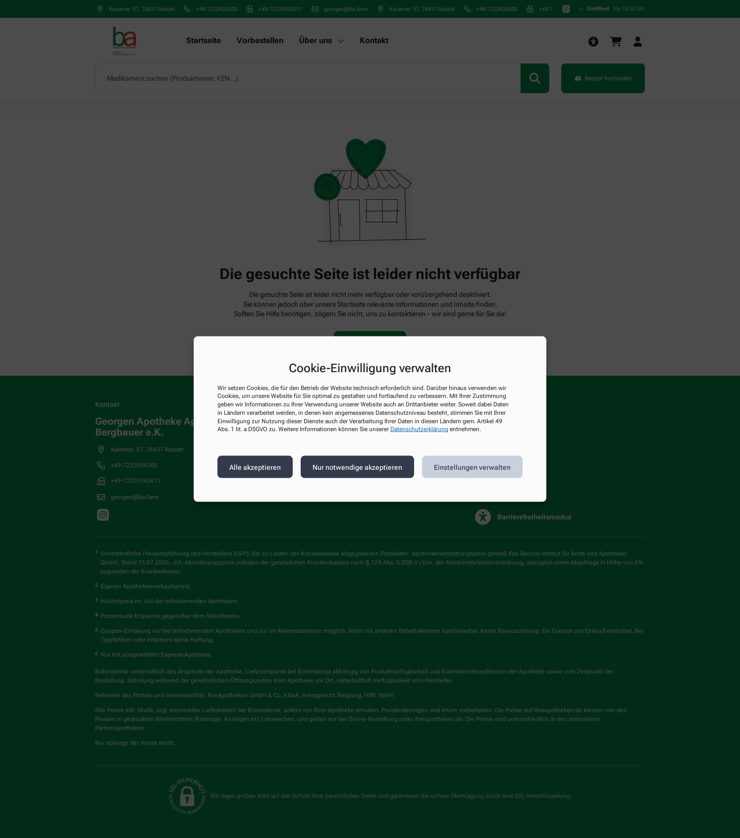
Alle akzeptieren (255, 467)
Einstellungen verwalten (472, 467)
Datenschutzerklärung (419, 429)
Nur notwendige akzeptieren (357, 467)
